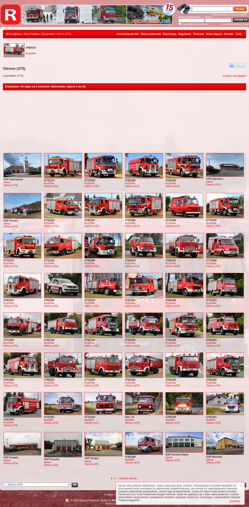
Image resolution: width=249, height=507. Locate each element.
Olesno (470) (11, 185)
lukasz (7, 182)
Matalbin (48, 420)
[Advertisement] (124, 121)
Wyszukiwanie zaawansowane (229, 14)
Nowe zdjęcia (214, 34)
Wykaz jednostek (151, 34)
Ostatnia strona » (128, 478)
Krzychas (49, 183)
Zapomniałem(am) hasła (235, 24)
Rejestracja (169, 34)
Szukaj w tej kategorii (234, 75)
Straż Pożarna (31, 34)
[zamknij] (234, 501)
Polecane (198, 34)
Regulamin (184, 34)
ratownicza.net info (127, 34)
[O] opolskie (47, 34)
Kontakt (228, 34)
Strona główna (14, 34)
